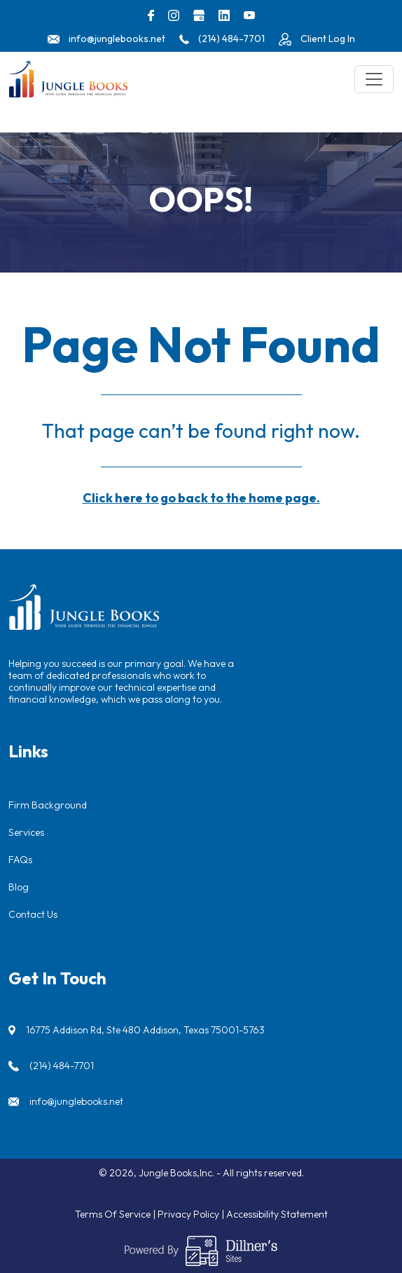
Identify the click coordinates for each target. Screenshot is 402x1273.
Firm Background (47, 805)
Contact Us (32, 914)
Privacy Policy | (192, 1214)
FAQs (20, 859)
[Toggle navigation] (374, 79)
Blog (18, 887)
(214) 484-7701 (61, 1065)
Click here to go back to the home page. (201, 498)
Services (26, 832)
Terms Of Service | (116, 1214)
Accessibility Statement (277, 1214)
